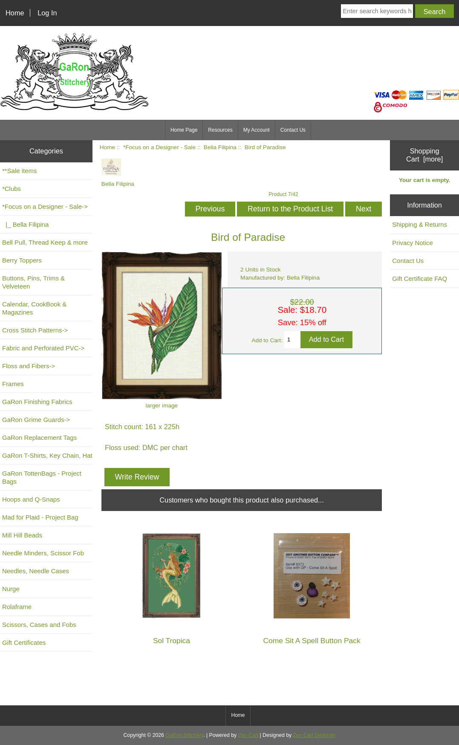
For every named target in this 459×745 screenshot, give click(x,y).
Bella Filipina (220, 147)
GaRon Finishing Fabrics (37, 401)
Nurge (11, 588)
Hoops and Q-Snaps (31, 499)
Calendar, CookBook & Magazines (34, 308)
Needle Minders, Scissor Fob (43, 553)
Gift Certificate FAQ (419, 278)
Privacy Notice (412, 242)
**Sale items (19, 170)
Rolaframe (17, 606)
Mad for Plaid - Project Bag (40, 517)
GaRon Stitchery (184, 735)
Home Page (183, 130)
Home (15, 13)
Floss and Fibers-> (28, 366)
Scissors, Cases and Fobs (39, 624)
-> (45, 206)
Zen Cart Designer (314, 735)
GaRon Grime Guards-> (36, 419)
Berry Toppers (22, 260)
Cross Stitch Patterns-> (35, 330)
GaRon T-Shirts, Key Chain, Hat (47, 455)
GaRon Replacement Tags (39, 437)
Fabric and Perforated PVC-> (43, 348)
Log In (47, 13)
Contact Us (293, 130)
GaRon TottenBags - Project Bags (41, 477)
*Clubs (11, 188)
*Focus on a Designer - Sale (159, 147)
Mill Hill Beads (22, 535)
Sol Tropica (171, 641)
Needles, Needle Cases (35, 571)
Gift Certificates (24, 642)
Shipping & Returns (419, 224)
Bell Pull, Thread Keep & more (45, 242)
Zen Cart (248, 735)
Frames (13, 383)
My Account (256, 130)
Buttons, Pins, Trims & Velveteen (33, 282)
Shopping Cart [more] (424, 155)
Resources (220, 130)
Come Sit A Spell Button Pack (311, 641)
